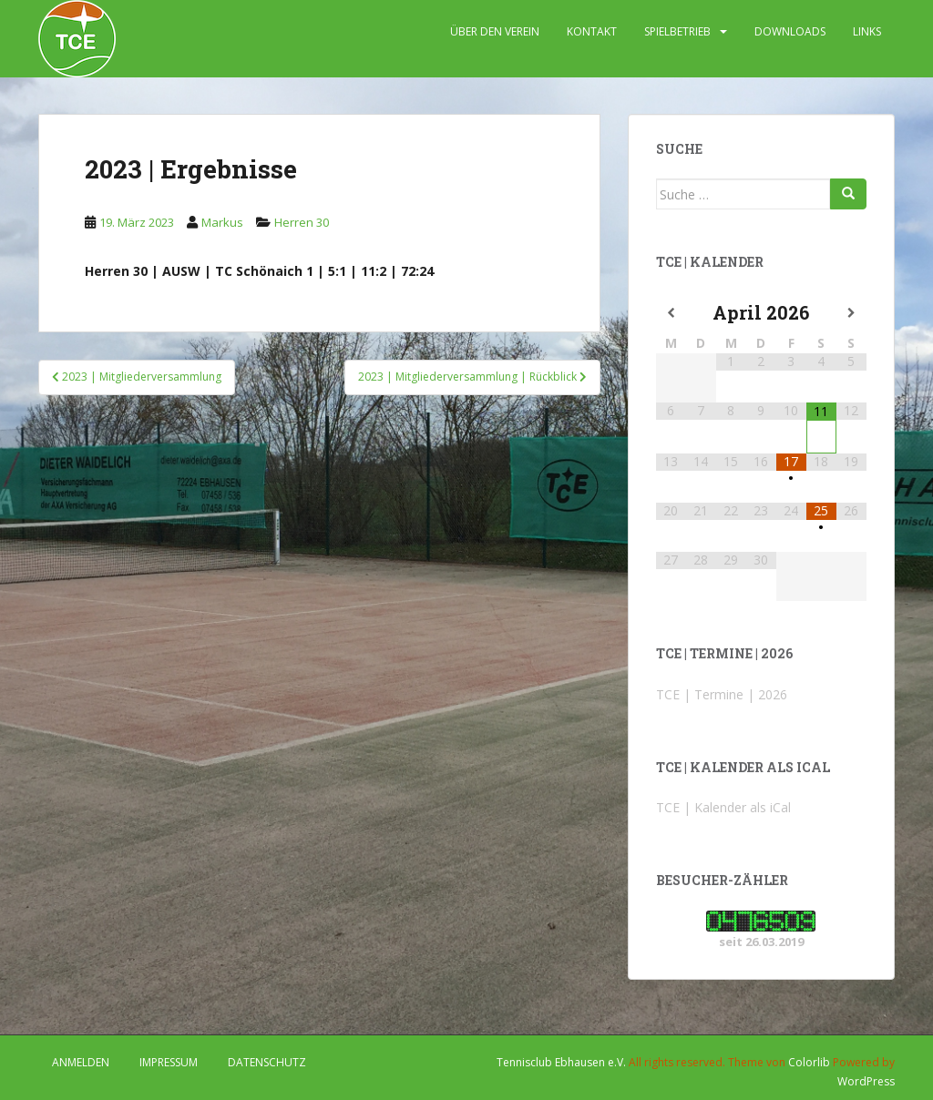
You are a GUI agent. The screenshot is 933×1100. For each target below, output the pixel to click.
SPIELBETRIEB (677, 31)
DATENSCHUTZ (267, 1062)
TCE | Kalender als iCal (723, 807)
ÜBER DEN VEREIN (494, 31)
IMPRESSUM (168, 1062)
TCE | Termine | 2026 (721, 694)
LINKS (867, 31)
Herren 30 (301, 222)
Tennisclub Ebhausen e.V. (561, 1062)
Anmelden (80, 1062)
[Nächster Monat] (851, 313)
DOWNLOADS (789, 31)
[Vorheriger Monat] (671, 313)
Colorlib (809, 1062)
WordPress (866, 1081)
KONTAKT (592, 31)
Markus (222, 222)
